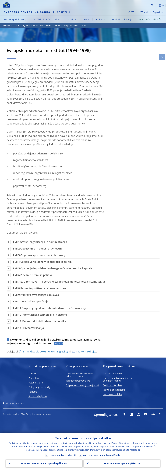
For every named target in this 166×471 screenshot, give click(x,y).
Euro (86, 19)
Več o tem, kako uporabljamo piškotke (102, 455)
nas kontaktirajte (86, 351)
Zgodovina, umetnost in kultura (37, 25)
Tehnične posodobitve (78, 380)
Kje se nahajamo (38, 396)
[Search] (137, 5)
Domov (6, 25)
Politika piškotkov (112, 385)
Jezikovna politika (112, 394)
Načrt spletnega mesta (14, 403)
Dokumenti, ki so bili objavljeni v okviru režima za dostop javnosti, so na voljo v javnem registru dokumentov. (54, 341)
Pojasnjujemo (36, 382)
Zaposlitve (158, 12)
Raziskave (100, 19)
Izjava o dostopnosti (114, 389)
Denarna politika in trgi (15, 19)
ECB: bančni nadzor (150, 19)
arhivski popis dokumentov (38, 351)
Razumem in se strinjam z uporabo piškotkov (44, 463)
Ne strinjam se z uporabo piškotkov (122, 463)
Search (152, 5)
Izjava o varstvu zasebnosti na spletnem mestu (119, 379)
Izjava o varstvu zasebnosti (62, 455)
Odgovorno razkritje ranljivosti (82, 385)
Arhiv (57, 25)
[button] (156, 5)
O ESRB (33, 373)
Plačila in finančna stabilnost (47, 19)
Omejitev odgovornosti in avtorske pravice (79, 375)
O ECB (131, 12)
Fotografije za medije (40, 387)
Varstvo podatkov (112, 373)
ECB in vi (143, 12)
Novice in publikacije (122, 19)
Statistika (72, 19)
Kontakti (33, 391)
